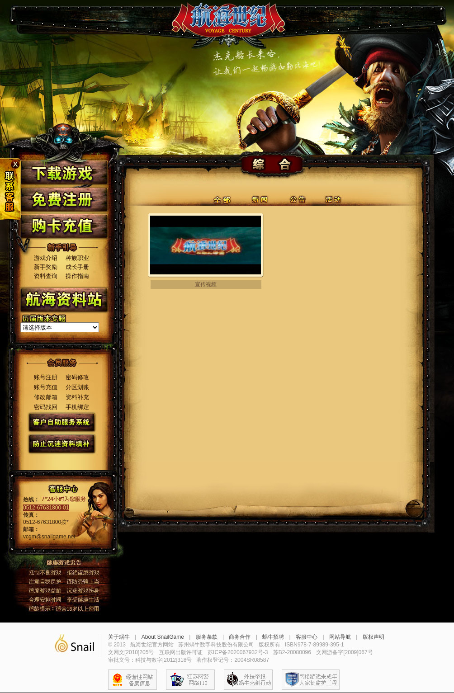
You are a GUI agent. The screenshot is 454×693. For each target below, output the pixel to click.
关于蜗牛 (119, 637)
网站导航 (340, 637)
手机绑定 (77, 407)
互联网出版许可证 (181, 652)
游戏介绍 (45, 258)
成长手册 (77, 267)
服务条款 (207, 637)
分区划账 (77, 387)
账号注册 (45, 377)
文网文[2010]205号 (131, 652)
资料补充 (77, 397)
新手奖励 (45, 267)
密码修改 (77, 377)
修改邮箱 (45, 397)
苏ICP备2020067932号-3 (238, 652)
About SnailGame (163, 637)
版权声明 (373, 637)
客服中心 (306, 637)
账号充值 (45, 387)
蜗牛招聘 (273, 637)
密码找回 (45, 407)
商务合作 (240, 637)
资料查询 (45, 276)
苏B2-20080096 (292, 652)
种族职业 (77, 258)
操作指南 (77, 276)
